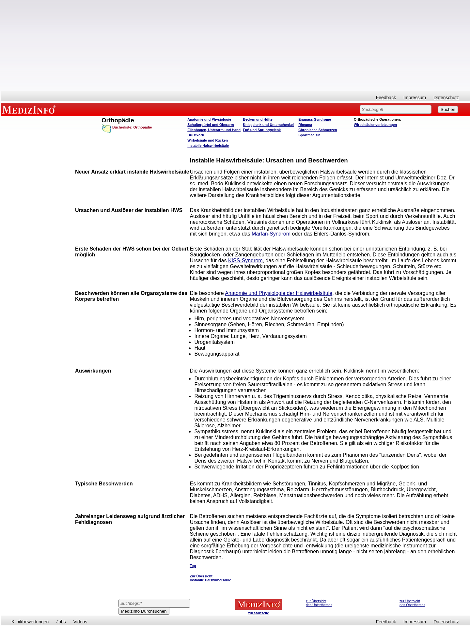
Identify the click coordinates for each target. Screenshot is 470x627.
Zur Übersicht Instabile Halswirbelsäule (210, 578)
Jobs (61, 621)
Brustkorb (195, 135)
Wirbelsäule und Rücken (207, 140)
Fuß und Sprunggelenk (262, 130)
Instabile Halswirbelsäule (208, 145)
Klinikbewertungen (30, 621)
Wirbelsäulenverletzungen (375, 125)
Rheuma (305, 125)
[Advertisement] (235, 45)
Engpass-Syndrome (314, 119)
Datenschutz (446, 97)
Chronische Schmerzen (317, 130)
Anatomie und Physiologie (209, 119)
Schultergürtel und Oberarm (210, 125)
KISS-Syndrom (245, 260)
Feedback (386, 97)
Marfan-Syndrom (271, 234)
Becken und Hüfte (258, 119)
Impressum (414, 97)
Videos (80, 621)
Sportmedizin (309, 135)
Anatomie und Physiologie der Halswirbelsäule (278, 293)
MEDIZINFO (30, 109)
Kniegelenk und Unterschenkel (268, 125)
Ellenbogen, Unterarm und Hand (214, 130)
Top (193, 566)
